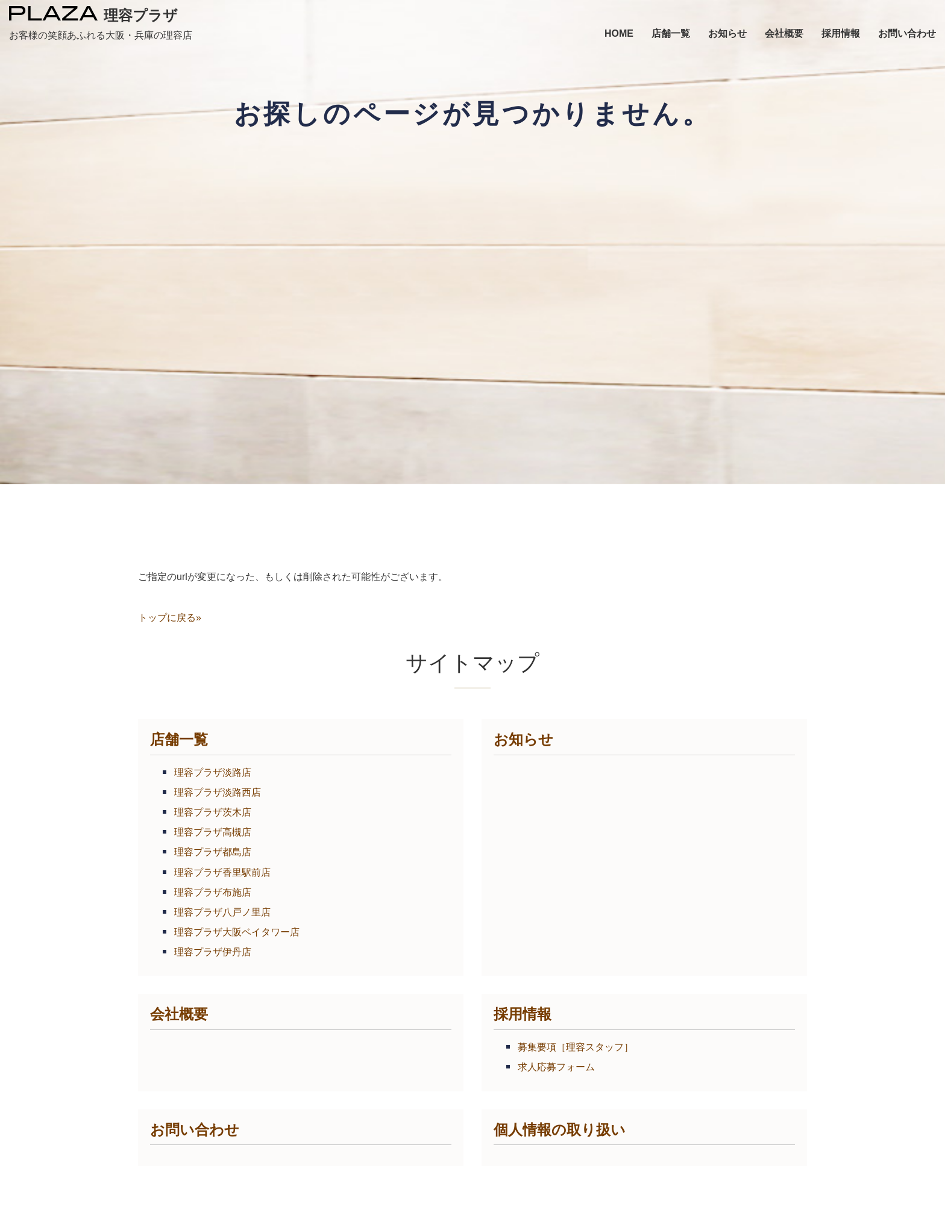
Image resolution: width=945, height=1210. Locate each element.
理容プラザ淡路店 (212, 772)
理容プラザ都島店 (212, 852)
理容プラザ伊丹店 (212, 952)
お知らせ (523, 739)
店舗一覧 (179, 739)
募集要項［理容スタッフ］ (575, 1047)
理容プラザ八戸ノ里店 (222, 912)
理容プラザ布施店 (212, 892)
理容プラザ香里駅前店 (222, 872)
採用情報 (522, 1014)
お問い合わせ (194, 1129)
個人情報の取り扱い (560, 1129)
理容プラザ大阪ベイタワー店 (237, 932)
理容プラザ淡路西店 (217, 792)
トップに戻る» (169, 618)
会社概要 (179, 1014)
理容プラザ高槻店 (212, 832)
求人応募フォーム (556, 1067)
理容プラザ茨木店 (212, 812)
